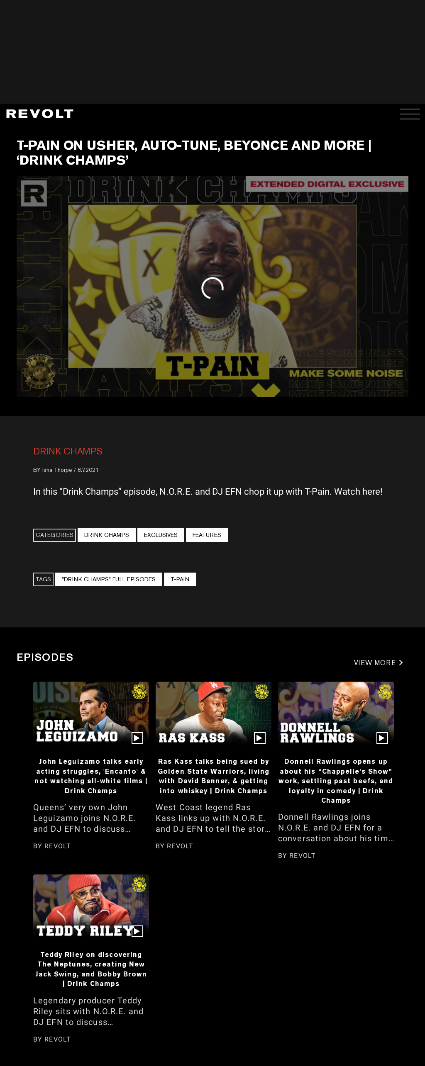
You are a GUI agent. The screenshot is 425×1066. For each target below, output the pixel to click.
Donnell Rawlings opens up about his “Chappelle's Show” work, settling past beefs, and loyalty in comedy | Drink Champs (335, 780)
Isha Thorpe (57, 470)
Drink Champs (68, 451)
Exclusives (161, 535)
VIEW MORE (375, 662)
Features (207, 535)
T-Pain (180, 579)
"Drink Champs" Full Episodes (109, 579)
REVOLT (57, 846)
